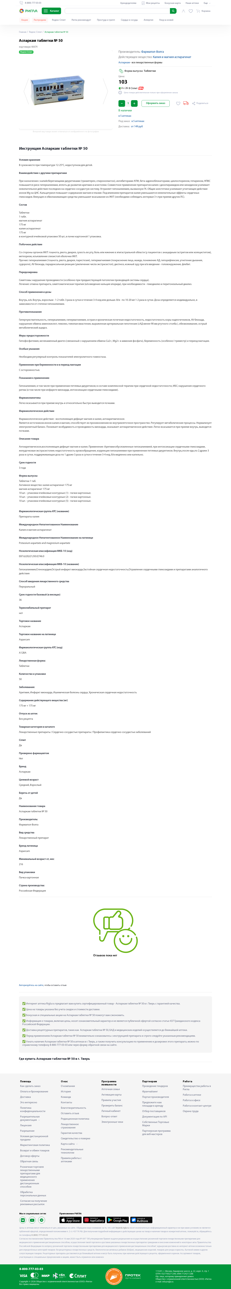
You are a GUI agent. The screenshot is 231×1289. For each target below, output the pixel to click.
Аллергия (148, 20)
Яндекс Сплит (59, 20)
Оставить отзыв (70, 1113)
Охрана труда (190, 1111)
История (66, 1091)
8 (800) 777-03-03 (40, 1235)
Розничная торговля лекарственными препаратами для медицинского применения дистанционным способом (32, 1177)
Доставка (25, 1097)
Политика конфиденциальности (32, 1110)
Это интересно (28, 1102)
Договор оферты (29, 1156)
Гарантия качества (71, 1133)
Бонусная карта (173, 3)
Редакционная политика (75, 1119)
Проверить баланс (112, 1105)
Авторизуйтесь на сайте (31, 985)
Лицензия (26, 1125)
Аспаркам (124, 62)
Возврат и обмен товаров (34, 1150)
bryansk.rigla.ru (122, 1228)
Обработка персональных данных (33, 1194)
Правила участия (111, 1100)
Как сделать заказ (30, 1086)
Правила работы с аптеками (71, 1160)
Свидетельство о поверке (75, 1138)
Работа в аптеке (192, 1095)
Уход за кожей (166, 20)
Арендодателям (128, 3)
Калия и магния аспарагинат (172, 57)
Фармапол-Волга (152, 52)
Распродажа (40, 20)
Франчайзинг (150, 1091)
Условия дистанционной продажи (34, 1138)
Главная (23, 32)
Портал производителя (155, 1097)
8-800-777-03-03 (31, 1269)
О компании (68, 1086)
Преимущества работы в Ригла (197, 1088)
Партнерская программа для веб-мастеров (156, 1133)
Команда (66, 1097)
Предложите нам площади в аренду (152, 1104)
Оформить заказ (155, 103)
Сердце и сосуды (129, 20)
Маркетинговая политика (35, 1145)
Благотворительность (73, 1108)
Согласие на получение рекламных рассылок (33, 1203)
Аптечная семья (110, 1089)
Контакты (66, 1102)
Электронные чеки (112, 1122)
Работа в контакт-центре (197, 1106)
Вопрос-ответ (109, 1116)
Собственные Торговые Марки (155, 1124)
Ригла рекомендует (81, 20)
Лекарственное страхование (70, 1126)
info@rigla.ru (167, 1282)
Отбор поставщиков (153, 1111)
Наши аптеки (192, 3)
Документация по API (154, 1116)
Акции (24, 20)
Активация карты (111, 1095)
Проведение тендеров (155, 1086)
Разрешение (27, 1131)
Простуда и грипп (106, 20)
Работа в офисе (191, 1100)
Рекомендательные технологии (72, 1151)
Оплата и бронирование (34, 1091)
